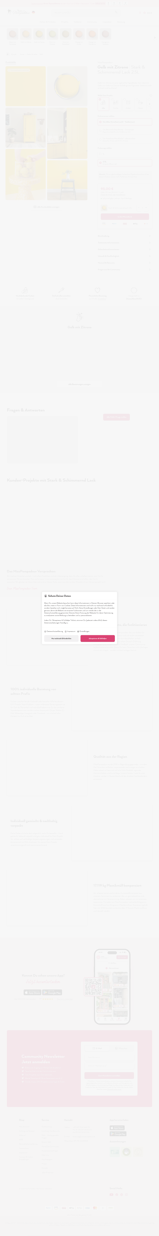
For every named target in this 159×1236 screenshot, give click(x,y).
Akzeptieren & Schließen (98, 638)
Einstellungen (83, 631)
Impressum (70, 631)
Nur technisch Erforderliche (61, 638)
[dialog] (79, 618)
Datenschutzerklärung (53, 631)
